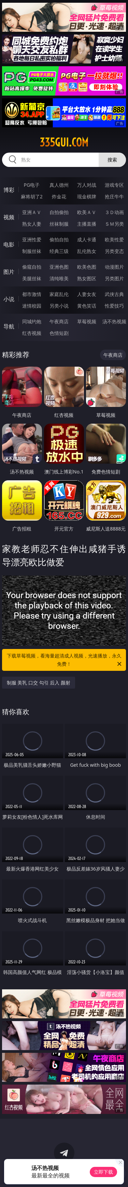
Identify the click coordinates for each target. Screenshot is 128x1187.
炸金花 (59, 196)
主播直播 (86, 224)
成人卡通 (86, 239)
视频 (8, 217)
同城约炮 (31, 321)
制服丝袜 (31, 251)
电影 (8, 244)
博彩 (8, 190)
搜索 (112, 159)
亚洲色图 (59, 267)
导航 (8, 326)
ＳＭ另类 (114, 224)
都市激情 (31, 294)
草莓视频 (86, 321)
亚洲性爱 (31, 239)
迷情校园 (31, 305)
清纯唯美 (59, 278)
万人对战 (86, 185)
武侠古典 (114, 294)
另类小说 (59, 305)
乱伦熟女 (86, 251)
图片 (8, 271)
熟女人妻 (31, 224)
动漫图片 (114, 267)
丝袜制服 (59, 224)
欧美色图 (86, 267)
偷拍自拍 (59, 239)
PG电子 (32, 185)
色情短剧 (59, 333)
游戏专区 (114, 185)
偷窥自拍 (31, 267)
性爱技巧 (114, 305)
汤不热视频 (114, 321)
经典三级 (59, 251)
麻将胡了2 (32, 196)
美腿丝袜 (31, 278)
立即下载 (103, 1172)
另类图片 (114, 278)
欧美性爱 (114, 239)
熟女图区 (86, 278)
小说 (8, 299)
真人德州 (59, 185)
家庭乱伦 (59, 294)
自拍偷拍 (59, 212)
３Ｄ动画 (114, 212)
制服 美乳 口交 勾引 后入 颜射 (38, 682)
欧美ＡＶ (86, 212)
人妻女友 (86, 294)
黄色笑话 (86, 305)
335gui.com (64, 142)
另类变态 (114, 251)
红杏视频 (31, 333)
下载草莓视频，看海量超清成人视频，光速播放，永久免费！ (65, 660)
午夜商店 (59, 321)
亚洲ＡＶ (31, 212)
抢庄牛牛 (114, 196)
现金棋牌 (86, 196)
